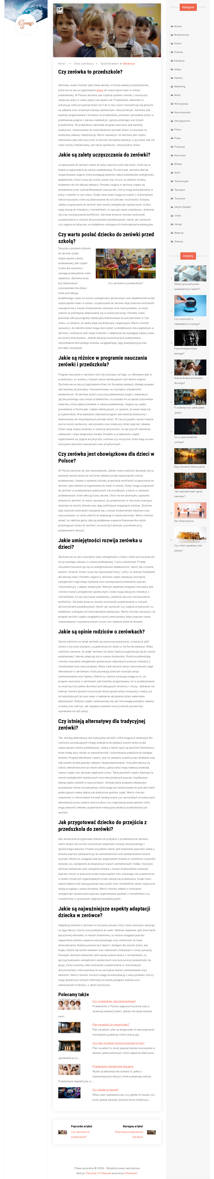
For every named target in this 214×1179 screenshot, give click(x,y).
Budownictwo (181, 34)
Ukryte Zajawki (182, 206)
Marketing (179, 86)
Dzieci (177, 43)
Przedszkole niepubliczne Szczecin (113, 1066)
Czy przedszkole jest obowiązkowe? (114, 1001)
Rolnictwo (180, 155)
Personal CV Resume (98, 1173)
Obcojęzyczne (182, 120)
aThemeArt (131, 1173)
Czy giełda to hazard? (105, 1089)
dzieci (99, 90)
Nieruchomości (182, 112)
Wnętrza (178, 232)
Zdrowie (178, 241)
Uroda (177, 215)
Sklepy (178, 163)
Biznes (178, 26)
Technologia (181, 181)
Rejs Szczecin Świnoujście (189, 466)
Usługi (178, 224)
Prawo (177, 138)
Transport (179, 189)
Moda (177, 95)
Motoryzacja (181, 103)
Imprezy (178, 77)
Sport (177, 172)
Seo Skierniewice (184, 521)
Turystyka (179, 198)
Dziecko (178, 52)
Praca (177, 129)
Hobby (177, 69)
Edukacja (129, 63)
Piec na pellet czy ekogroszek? (110, 1024)
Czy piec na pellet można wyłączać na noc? (118, 1043)
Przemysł (179, 146)
